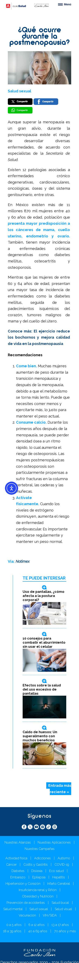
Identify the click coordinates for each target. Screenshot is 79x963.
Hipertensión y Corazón (23, 884)
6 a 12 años (36, 925)
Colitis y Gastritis (35, 865)
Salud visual (63, 909)
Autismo (64, 858)
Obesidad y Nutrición (37, 896)
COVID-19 (62, 865)
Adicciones (42, 858)
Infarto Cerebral (58, 884)
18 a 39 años (12, 931)
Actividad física (16, 858)
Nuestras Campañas (40, 849)
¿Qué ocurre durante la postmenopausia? (39, 37)
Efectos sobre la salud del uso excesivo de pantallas (42, 689)
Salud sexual (19, 91)
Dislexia (36, 871)
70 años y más (65, 931)
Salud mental (13, 909)
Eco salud (56, 871)
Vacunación (27, 915)
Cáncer (11, 865)
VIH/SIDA (50, 915)
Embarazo (18, 877)
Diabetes (18, 871)
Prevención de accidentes (26, 903)
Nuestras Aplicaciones (54, 842)
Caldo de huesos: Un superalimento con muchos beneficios (40, 736)
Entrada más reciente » (59, 788)
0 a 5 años (14, 925)
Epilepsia (38, 877)
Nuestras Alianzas (18, 842)
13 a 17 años (60, 925)
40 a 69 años (37, 931)
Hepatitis (58, 877)
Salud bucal (60, 903)
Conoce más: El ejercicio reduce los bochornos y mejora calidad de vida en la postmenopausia (39, 337)
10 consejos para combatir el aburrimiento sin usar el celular (44, 642)
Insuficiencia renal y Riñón (38, 890)
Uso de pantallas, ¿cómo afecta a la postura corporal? (43, 596)
